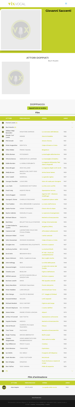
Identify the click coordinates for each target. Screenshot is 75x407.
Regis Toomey (11, 335)
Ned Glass (9, 222)
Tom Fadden (10, 204)
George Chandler (12, 181)
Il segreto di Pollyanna (49, 353)
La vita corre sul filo (48, 186)
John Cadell (10, 177)
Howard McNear (11, 299)
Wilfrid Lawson (11, 276)
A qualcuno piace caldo (50, 199)
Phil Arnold (9, 141)
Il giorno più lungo (48, 303)
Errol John (9, 253)
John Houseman (11, 240)
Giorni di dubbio (47, 136)
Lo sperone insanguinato (50, 213)
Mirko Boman (10, 154)
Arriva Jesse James (48, 172)
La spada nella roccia (49, 387)
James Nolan (10, 312)
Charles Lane (10, 272)
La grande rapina (47, 177)
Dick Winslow (10, 348)
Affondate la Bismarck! (50, 231)
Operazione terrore (48, 190)
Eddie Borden (10, 163)
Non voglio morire (48, 258)
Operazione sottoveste (50, 317)
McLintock (45, 357)
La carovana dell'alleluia (50, 132)
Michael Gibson (11, 217)
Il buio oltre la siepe (48, 208)
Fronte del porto (47, 285)
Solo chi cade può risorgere (51, 181)
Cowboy (44, 344)
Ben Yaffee (10, 366)
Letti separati (46, 299)
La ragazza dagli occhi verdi (51, 168)
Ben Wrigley (10, 362)
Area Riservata (36, 397)
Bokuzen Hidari (11, 235)
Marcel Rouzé (10, 326)
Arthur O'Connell (12, 317)
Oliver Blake (10, 150)
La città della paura (48, 262)
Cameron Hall (10, 231)
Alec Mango (10, 294)
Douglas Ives (10, 244)
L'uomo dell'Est (47, 308)
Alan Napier (15, 387)
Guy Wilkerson (11, 344)
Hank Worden (10, 357)
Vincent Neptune (12, 308)
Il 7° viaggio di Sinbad (49, 294)
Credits (48, 404)
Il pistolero (45, 348)
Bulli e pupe (46, 335)
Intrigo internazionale (49, 222)
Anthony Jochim (11, 249)
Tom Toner (9, 330)
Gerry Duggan (10, 195)
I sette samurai (47, 235)
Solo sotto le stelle (48, 339)
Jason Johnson (11, 258)
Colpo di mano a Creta (49, 145)
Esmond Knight (11, 267)
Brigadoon (45, 150)
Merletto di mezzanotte (50, 217)
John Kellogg (10, 262)
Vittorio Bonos (11, 159)
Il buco (44, 326)
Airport (44, 312)
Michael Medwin (11, 303)
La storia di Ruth (47, 249)
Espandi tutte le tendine (37, 108)
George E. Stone (11, 199)
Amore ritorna (47, 141)
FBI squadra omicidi (48, 281)
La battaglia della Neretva (51, 154)
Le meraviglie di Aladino (50, 159)
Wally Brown (10, 172)
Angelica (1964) (47, 226)
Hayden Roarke (11, 321)
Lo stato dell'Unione (49, 204)
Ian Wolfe (9, 353)
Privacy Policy (40, 404)
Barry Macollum (11, 285)
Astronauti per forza (49, 290)
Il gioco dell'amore (48, 272)
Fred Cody (9, 190)
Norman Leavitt (11, 281)
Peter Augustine (11, 145)
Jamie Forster (10, 208)
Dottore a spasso (48, 244)
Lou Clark (9, 186)
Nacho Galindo (11, 213)
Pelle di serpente (48, 366)
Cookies (33, 404)
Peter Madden (11, 290)
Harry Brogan (10, 168)
